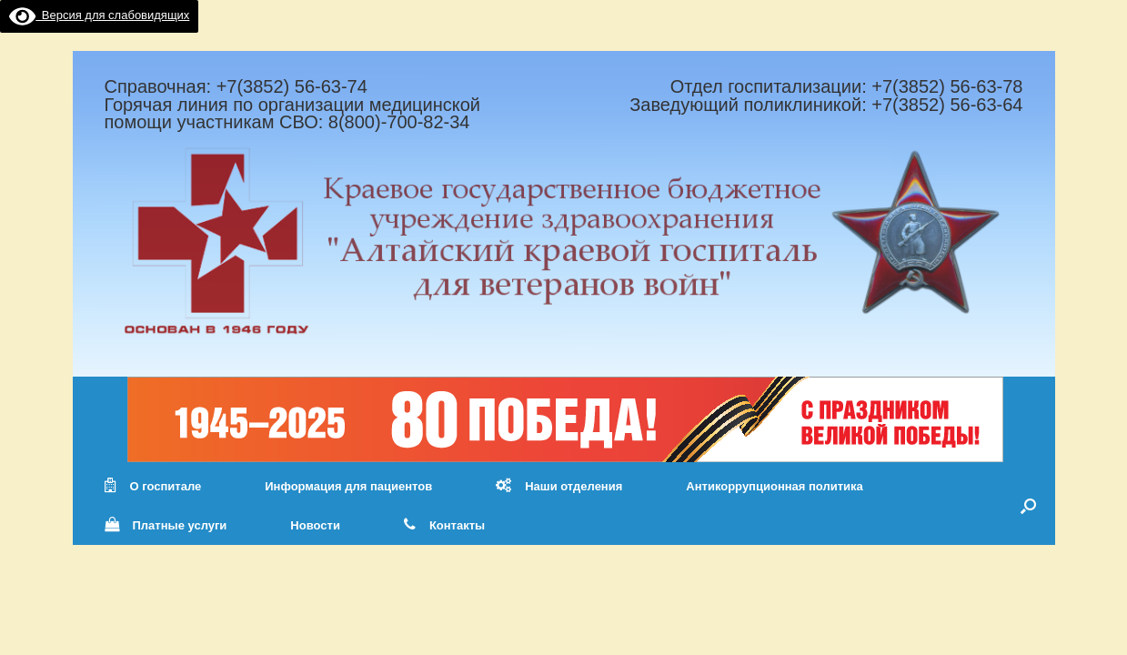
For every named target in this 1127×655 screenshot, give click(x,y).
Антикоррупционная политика (774, 486)
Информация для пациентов (348, 486)
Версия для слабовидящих (99, 15)
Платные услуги (166, 525)
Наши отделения (559, 486)
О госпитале (153, 486)
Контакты (444, 525)
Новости (315, 525)
